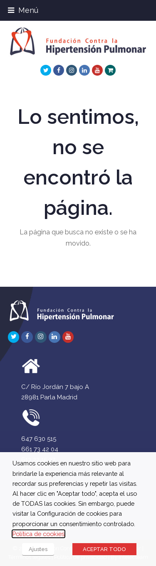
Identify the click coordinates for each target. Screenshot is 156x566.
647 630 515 (38, 439)
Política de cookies (38, 533)
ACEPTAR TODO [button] (104, 549)
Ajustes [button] (38, 549)
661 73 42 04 (39, 449)
